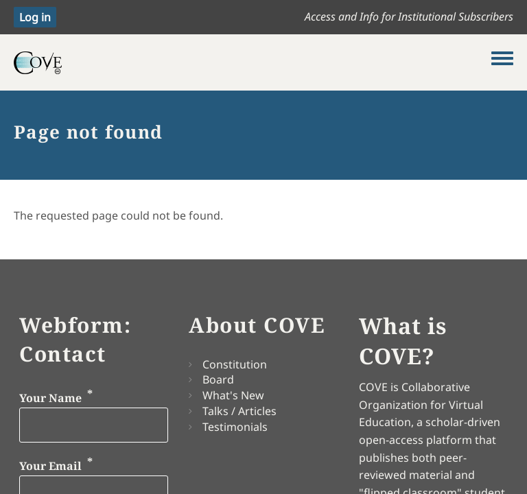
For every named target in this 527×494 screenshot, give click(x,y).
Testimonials (235, 426)
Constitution (234, 364)
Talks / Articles (239, 411)
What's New (233, 395)
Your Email (50, 465)
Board (218, 379)
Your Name (50, 397)
